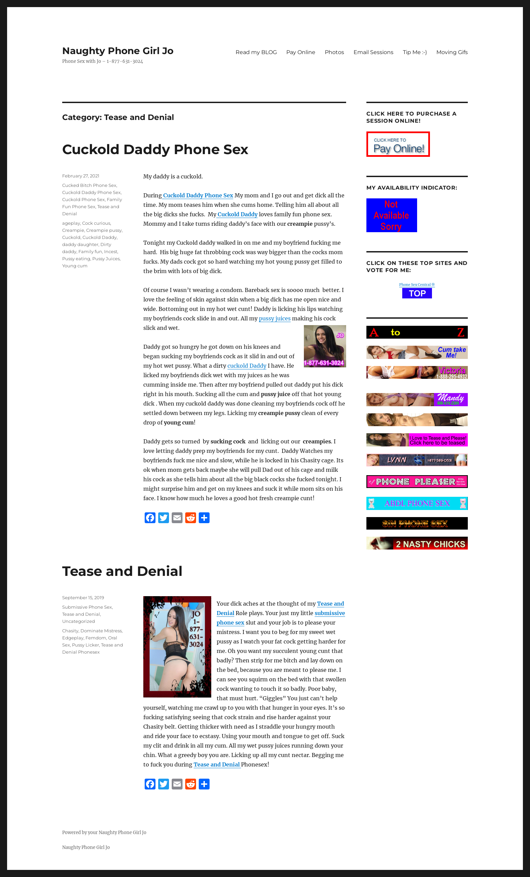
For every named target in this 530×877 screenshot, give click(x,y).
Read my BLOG (256, 52)
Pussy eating (76, 258)
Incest (110, 251)
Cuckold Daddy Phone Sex (155, 149)
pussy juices (275, 318)
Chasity (70, 630)
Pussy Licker (85, 645)
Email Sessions (373, 52)
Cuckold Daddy (99, 237)
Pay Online (300, 52)
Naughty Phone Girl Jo (117, 50)
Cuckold (71, 237)
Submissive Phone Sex (87, 607)
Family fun (90, 251)
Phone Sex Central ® (417, 285)
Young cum (75, 265)
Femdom (96, 637)
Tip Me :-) (415, 52)
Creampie (73, 230)
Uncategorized (78, 621)
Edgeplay (72, 637)
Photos (334, 52)
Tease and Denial (122, 571)
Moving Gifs (452, 52)
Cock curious (96, 223)
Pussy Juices (106, 258)
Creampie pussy (104, 230)
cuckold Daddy (246, 365)
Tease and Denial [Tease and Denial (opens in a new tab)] (217, 764)
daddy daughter (80, 244)
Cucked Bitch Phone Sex (89, 185)
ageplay (71, 223)
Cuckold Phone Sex (83, 199)
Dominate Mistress (101, 630)
